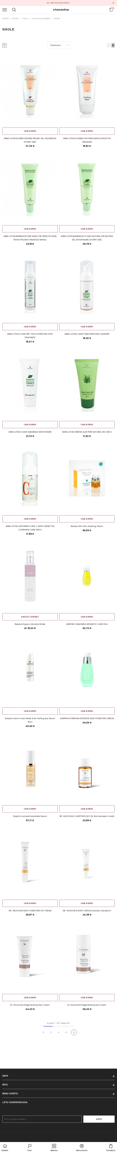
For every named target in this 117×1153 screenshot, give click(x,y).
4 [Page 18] (66, 1032)
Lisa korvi (30, 131)
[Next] (74, 1032)
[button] (109, 45)
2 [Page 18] (50, 1032)
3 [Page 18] (58, 1032)
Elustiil (15, 18)
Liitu (105, 1119)
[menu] (4, 9)
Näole (57, 18)
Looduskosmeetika (41, 18)
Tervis (25, 18)
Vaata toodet (30, 616)
